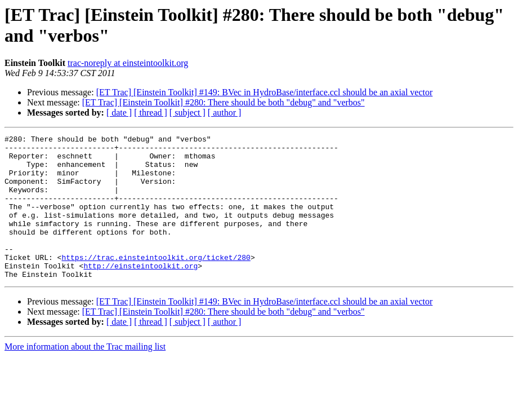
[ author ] (225, 112)
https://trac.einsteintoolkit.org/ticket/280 (155, 282)
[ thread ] (150, 112)
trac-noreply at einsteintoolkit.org (128, 63)
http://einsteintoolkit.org (140, 293)
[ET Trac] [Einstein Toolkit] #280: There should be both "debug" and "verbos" (223, 102)
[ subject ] (187, 112)
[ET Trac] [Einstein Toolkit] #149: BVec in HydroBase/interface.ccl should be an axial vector (264, 92)
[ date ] (119, 112)
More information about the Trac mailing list (85, 375)
